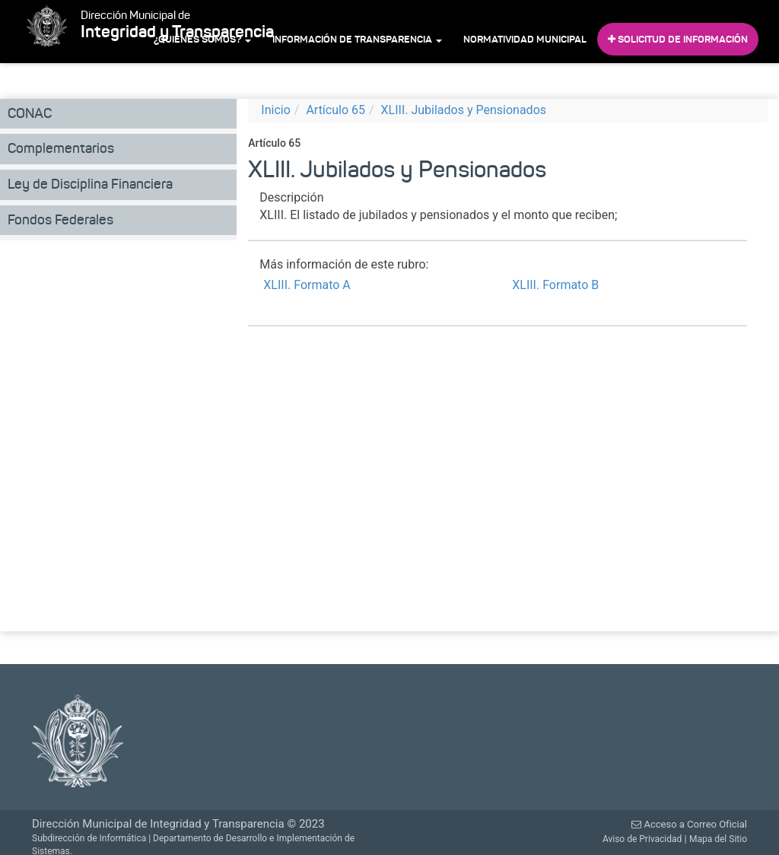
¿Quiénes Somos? (202, 39)
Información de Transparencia (357, 39)
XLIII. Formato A (306, 285)
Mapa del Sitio (718, 839)
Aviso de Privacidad (642, 839)
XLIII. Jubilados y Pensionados (463, 110)
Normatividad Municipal (525, 39)
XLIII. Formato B (555, 285)
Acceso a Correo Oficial (689, 824)
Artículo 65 (335, 110)
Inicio (275, 110)
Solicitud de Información (678, 39)
